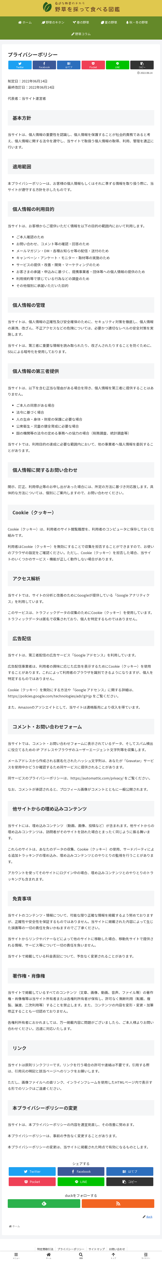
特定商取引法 (45, 1249)
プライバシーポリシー (70, 1249)
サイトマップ (97, 1249)
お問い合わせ (117, 1249)
